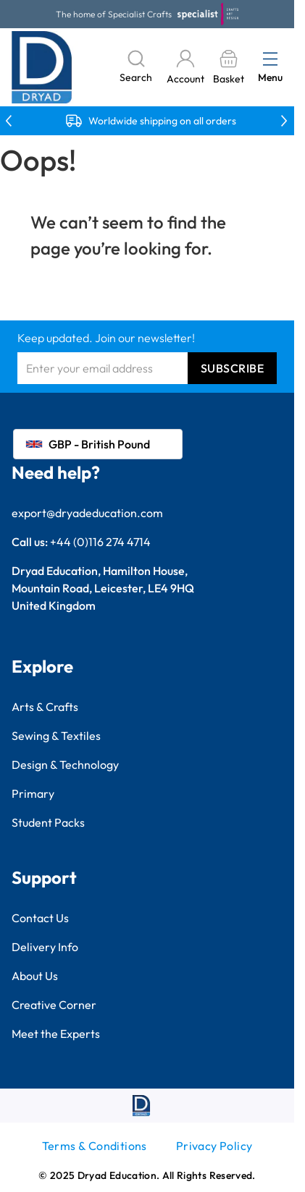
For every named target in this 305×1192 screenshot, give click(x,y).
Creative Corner (54, 1004)
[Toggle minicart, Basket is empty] (228, 67)
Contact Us (40, 918)
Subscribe (232, 368)
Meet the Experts (56, 1033)
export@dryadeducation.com (87, 513)
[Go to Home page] (42, 67)
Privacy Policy (214, 1145)
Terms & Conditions (94, 1145)
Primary (33, 793)
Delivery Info (45, 947)
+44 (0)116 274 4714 (100, 542)
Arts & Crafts (45, 706)
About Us (35, 975)
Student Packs (48, 822)
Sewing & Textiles (56, 735)
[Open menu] (270, 58)
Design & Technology (65, 764)
